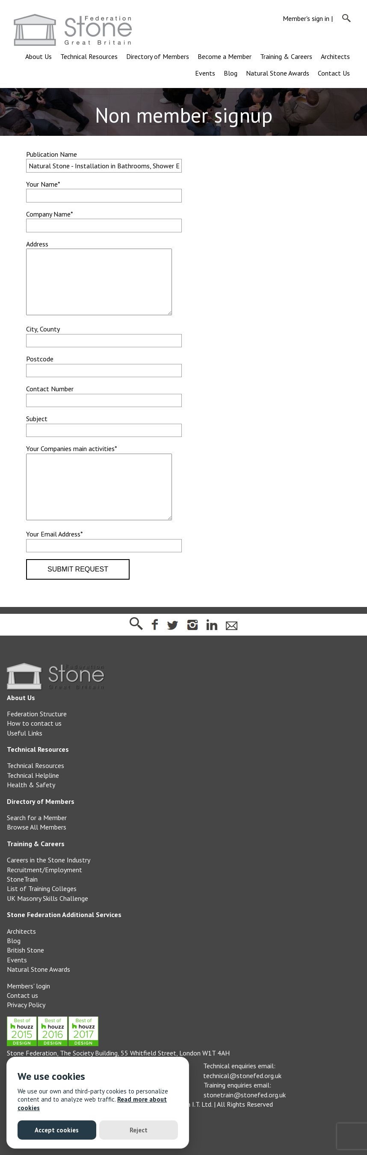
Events (205, 73)
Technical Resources (89, 56)
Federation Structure (37, 739)
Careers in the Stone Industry (48, 885)
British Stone (25, 975)
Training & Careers (286, 56)
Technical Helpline (33, 801)
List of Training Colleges (42, 914)
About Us (38, 56)
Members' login (28, 1011)
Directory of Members (157, 56)
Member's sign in (306, 18)
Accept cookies (57, 1130)
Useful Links (24, 758)
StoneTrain (22, 904)
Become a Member (225, 56)
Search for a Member (37, 843)
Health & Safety (31, 810)
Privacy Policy (26, 1030)
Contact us (22, 1021)
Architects (335, 56)
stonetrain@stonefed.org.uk (245, 1120)
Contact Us (334, 73)
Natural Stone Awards (277, 73)
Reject (139, 1130)
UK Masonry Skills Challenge (47, 924)
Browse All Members (36, 852)
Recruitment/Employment (44, 895)
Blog (230, 73)
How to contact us (34, 749)
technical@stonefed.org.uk (242, 1101)
